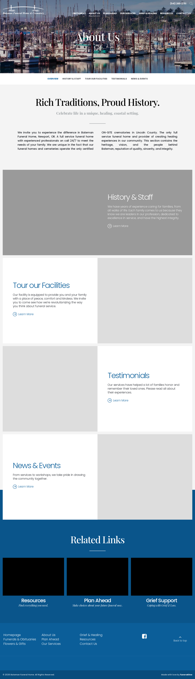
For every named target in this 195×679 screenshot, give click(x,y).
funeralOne (186, 674)
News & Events (36, 465)
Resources (33, 600)
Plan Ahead (97, 600)
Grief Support (161, 600)
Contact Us (88, 644)
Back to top (180, 640)
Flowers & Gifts (14, 644)
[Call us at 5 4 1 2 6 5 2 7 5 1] (178, 3)
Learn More (120, 226)
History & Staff (130, 197)
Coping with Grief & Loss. (161, 605)
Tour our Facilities (41, 285)
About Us (48, 635)
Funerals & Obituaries (19, 639)
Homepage (12, 635)
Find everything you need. (33, 605)
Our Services (51, 644)
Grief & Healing (91, 635)
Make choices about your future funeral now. (97, 605)
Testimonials (128, 375)
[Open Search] (191, 3)
